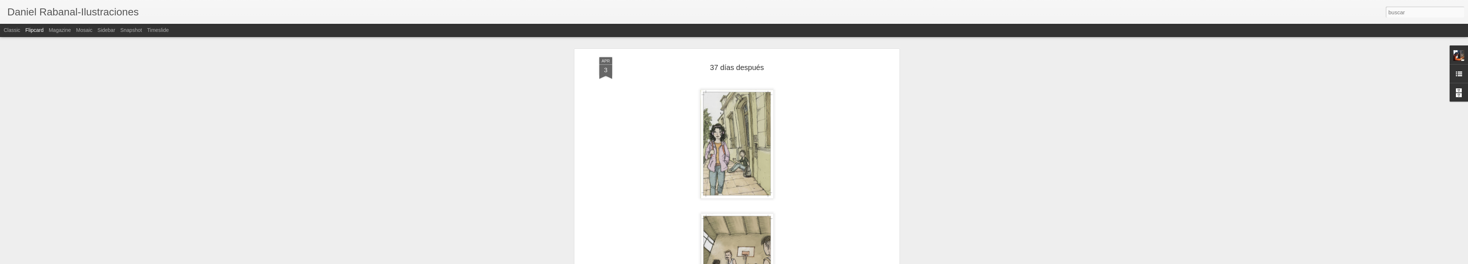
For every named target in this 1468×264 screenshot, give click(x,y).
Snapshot (131, 30)
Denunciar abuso (787, 260)
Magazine (60, 30)
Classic (12, 30)
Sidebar (106, 30)
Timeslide (158, 30)
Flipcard (34, 30)
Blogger (762, 260)
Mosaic (84, 30)
